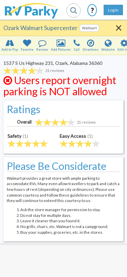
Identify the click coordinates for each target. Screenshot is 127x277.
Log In (113, 9)
